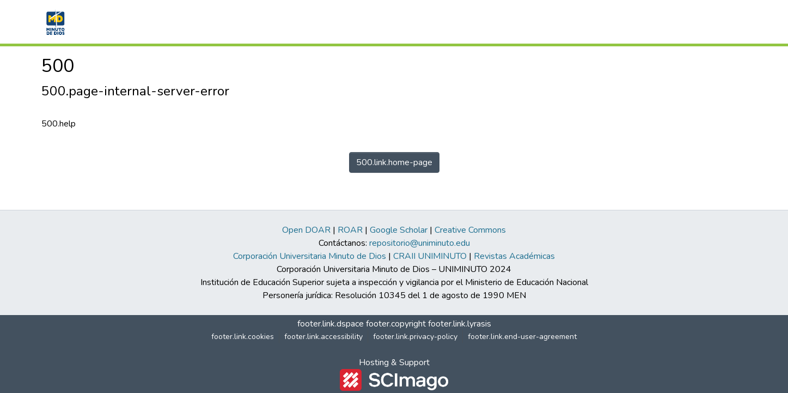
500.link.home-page (394, 162)
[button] (54, 21)
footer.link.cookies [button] (242, 336)
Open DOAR (306, 230)
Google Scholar (398, 230)
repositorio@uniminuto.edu (419, 243)
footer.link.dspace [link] (330, 324)
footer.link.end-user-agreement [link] (522, 336)
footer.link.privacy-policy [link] (415, 336)
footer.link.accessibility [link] (323, 336)
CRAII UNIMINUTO (430, 256)
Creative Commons (470, 230)
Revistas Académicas (514, 256)
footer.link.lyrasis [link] (459, 324)
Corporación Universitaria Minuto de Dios (309, 256)
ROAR (350, 230)
